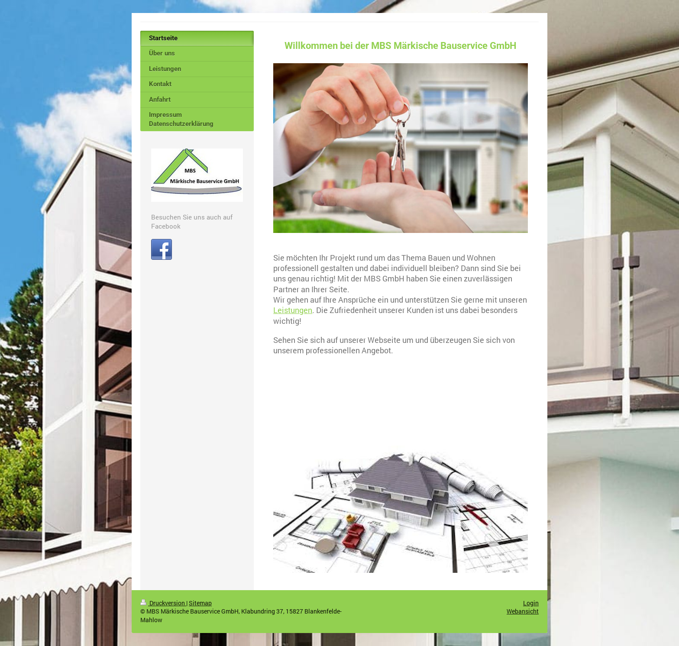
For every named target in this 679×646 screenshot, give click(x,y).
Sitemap (200, 603)
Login (531, 603)
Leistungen (292, 310)
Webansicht (523, 611)
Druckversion (163, 603)
